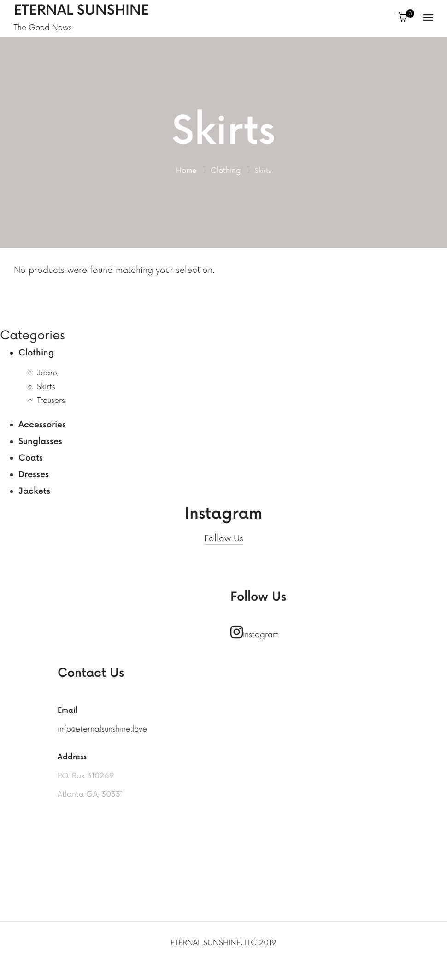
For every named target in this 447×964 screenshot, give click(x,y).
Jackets (34, 491)
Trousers (51, 400)
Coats (30, 458)
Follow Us (223, 538)
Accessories (42, 425)
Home (186, 170)
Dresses (33, 474)
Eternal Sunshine (81, 10)
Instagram (254, 632)
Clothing (226, 170)
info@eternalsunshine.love (102, 729)
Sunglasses (40, 441)
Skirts (46, 386)
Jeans (47, 373)
